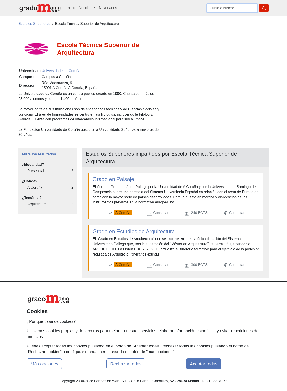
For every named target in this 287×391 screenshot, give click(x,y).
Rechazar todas (125, 363)
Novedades (108, 8)
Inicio (71, 8)
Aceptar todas (203, 363)
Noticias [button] (85, 8)
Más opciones (44, 363)
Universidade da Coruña (61, 71)
